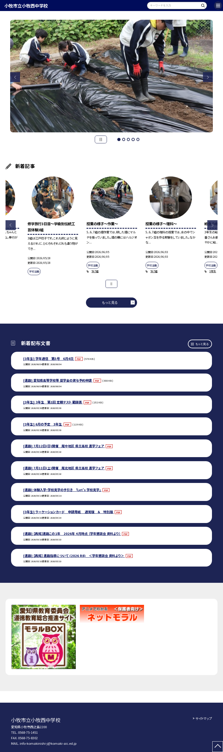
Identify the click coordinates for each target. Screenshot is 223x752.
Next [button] (208, 77)
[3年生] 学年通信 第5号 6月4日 (48, 358)
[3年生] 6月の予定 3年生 (43, 424)
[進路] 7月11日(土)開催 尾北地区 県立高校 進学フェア (64, 468)
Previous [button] (15, 77)
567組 (94, 271)
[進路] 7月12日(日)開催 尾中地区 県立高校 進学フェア (64, 445)
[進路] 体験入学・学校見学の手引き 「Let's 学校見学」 (62, 489)
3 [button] (128, 139)
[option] (111, 76)
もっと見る (110, 302)
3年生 (212, 271)
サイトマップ (203, 718)
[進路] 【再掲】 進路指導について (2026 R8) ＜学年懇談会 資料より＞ (74, 555)
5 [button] (137, 139)
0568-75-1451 (28, 732)
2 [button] (123, 139)
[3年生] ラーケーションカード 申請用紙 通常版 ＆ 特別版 (68, 511)
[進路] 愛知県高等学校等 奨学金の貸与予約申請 (58, 380)
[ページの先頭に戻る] (218, 747)
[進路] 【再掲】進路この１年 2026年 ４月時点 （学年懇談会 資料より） (72, 533)
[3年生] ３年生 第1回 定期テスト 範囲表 (53, 402)
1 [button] (118, 139)
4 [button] (133, 139)
